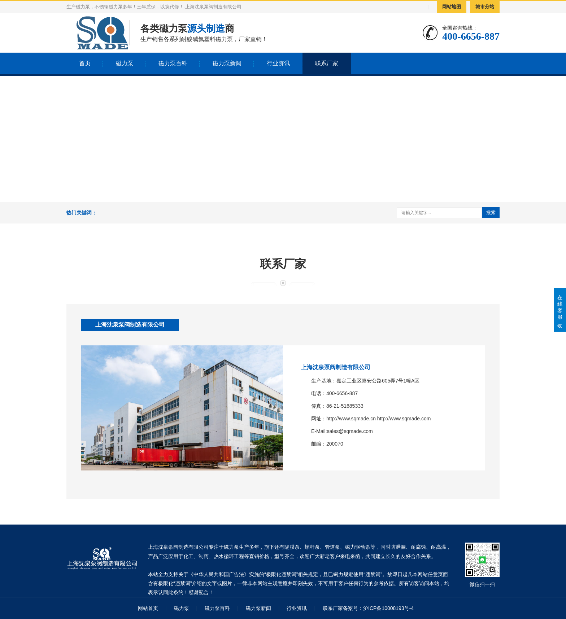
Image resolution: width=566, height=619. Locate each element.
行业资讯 (278, 63)
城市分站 (484, 6)
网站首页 (148, 608)
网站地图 (451, 6)
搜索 (491, 212)
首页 (85, 63)
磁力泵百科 (172, 63)
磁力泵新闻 (227, 63)
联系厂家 (326, 63)
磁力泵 (124, 63)
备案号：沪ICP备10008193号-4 (378, 608)
